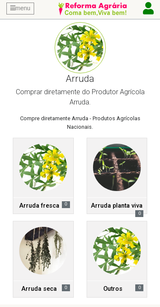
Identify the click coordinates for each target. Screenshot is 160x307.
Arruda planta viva (117, 205)
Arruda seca (39, 289)
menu (20, 8)
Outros (112, 289)
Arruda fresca (39, 205)
